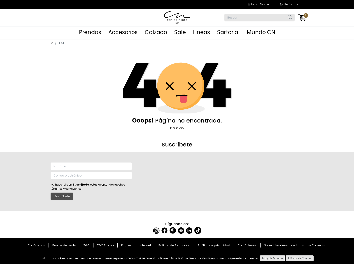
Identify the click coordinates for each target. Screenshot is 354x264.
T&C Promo (105, 245)
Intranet (145, 245)
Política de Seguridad (174, 245)
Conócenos (36, 245)
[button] (258, 4)
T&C (87, 245)
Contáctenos (247, 245)
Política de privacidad (214, 245)
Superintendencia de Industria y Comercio (295, 245)
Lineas (201, 32)
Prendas (90, 32)
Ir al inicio (177, 128)
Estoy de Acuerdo (272, 258)
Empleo (126, 245)
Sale (180, 32)
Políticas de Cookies (300, 258)
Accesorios (122, 32)
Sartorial (228, 32)
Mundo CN (261, 32)
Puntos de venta (64, 245)
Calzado (156, 32)
